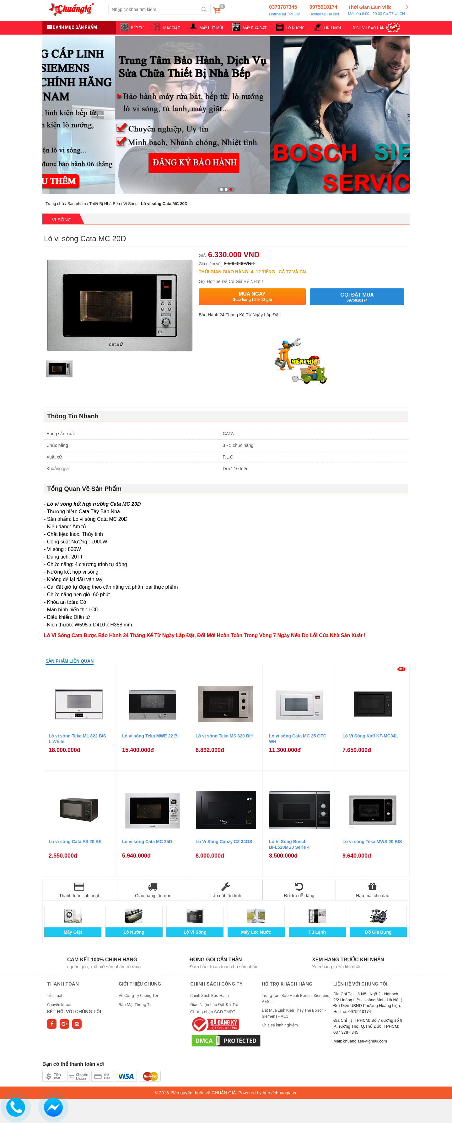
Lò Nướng (134, 932)
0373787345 (284, 10)
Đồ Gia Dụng (378, 932)
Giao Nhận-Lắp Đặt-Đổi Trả (214, 1004)
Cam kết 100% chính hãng (102, 959)
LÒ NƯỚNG (295, 28)
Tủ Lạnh (317, 932)
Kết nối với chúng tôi (74, 1012)
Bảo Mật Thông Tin (136, 1004)
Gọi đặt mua (357, 297)
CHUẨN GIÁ (224, 1092)
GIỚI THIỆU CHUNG (140, 984)
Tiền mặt (54, 995)
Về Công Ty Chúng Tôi (138, 995)
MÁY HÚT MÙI (211, 28)
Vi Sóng (130, 203)
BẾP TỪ (137, 28)
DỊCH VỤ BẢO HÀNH (370, 28)
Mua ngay (252, 296)
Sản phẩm (76, 203)
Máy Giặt (73, 932)
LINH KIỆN (332, 28)
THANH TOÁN (63, 984)
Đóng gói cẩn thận (216, 959)
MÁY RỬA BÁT (254, 28)
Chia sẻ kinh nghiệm (280, 1025)
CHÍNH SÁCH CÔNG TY (216, 984)
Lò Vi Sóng (195, 932)
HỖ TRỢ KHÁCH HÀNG (287, 984)
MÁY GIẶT (171, 28)
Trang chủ (55, 203)
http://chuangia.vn (280, 1092)
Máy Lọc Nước (256, 932)
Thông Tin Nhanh (73, 416)
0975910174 (324, 10)
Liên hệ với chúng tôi (360, 984)
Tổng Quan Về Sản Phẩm (84, 488)
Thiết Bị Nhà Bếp (104, 203)
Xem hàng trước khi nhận (348, 959)
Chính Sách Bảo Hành (209, 995)
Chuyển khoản (60, 1004)
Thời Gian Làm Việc (376, 10)
